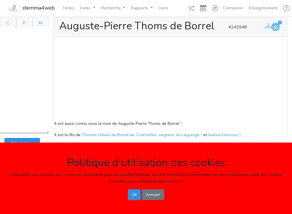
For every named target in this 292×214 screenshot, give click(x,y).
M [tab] (40, 23)
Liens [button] (163, 8)
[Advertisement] (170, 79)
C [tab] (8, 23)
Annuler (153, 194)
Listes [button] (86, 8)
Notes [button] (68, 8)
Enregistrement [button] (263, 8)
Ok (134, 194)
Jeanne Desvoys (223, 135)
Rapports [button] (140, 8)
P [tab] (24, 23)
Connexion (233, 8)
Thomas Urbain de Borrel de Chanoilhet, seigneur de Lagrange (140, 135)
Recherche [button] (111, 8)
